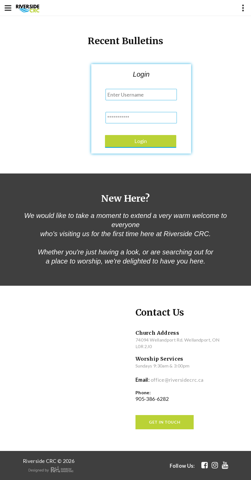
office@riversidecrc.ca (177, 380)
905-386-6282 (152, 399)
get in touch (164, 422)
